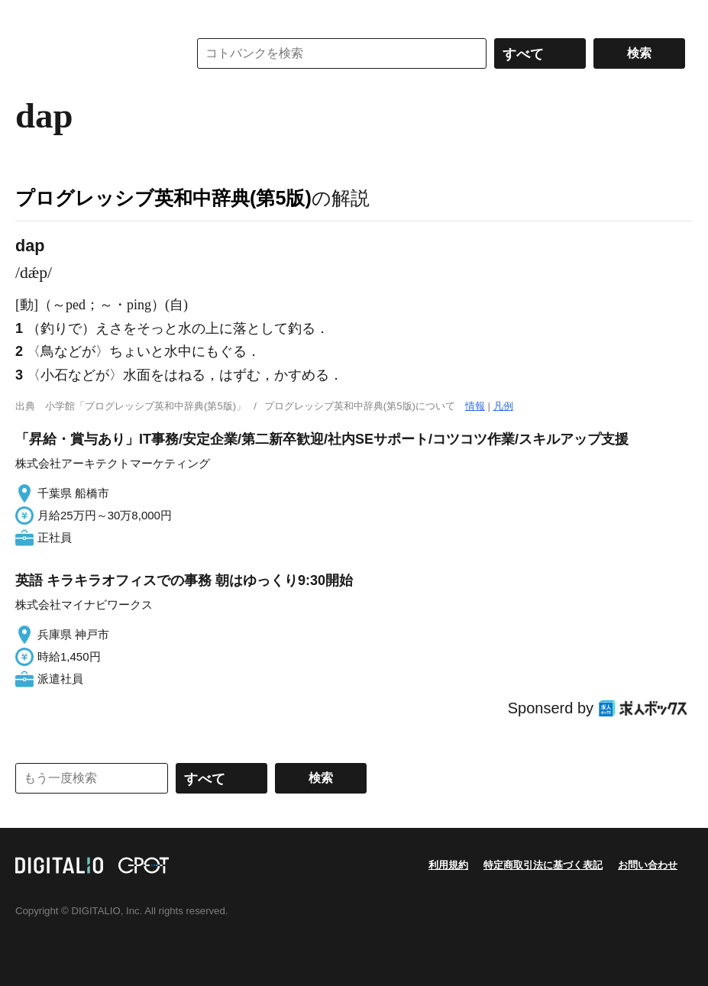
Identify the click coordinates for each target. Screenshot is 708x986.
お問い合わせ (647, 865)
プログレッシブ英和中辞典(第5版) (163, 198)
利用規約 (448, 865)
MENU (30, 15)
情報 (475, 406)
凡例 (503, 406)
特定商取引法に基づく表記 (543, 865)
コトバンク (90, 53)
